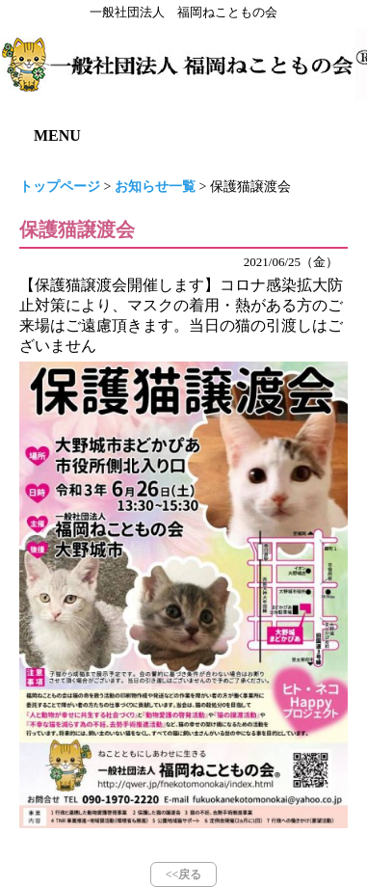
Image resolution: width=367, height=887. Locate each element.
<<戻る (184, 874)
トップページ (59, 186)
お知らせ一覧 (155, 186)
